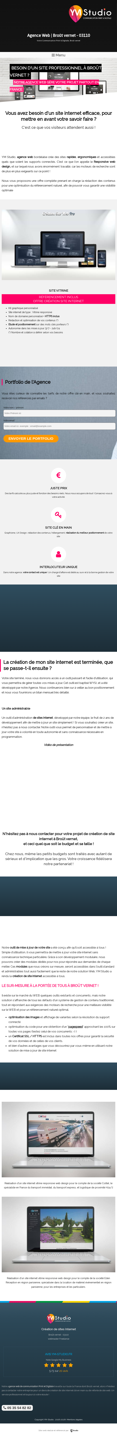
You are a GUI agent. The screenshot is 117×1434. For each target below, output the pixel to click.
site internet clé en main (73, 1390)
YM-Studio (49, 1419)
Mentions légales (74, 1419)
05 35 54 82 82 (17, 1408)
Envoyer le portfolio (31, 438)
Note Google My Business (58, 1360)
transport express (66, 1187)
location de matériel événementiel (81, 1282)
